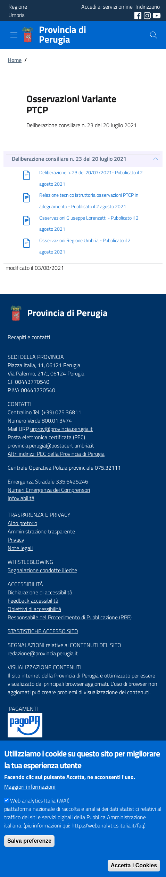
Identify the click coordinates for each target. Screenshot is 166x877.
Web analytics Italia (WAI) (39, 814)
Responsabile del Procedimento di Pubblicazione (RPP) (70, 617)
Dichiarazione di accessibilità (40, 592)
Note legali (20, 548)
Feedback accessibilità (33, 600)
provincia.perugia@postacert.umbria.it (51, 445)
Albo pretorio (22, 523)
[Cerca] (153, 35)
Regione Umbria (17, 10)
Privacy (16, 539)
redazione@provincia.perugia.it (43, 653)
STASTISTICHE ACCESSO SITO (43, 631)
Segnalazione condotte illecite (42, 570)
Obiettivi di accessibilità (34, 609)
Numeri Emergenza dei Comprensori (49, 490)
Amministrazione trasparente (41, 531)
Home (15, 60)
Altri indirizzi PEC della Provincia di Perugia (56, 454)
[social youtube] (156, 15)
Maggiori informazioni (30, 801)
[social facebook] (138, 15)
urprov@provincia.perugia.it (61, 429)
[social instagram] (148, 15)
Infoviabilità (21, 498)
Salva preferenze (29, 855)
